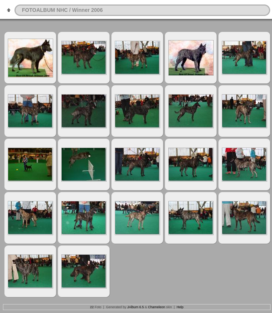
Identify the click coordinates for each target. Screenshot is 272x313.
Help (180, 307)
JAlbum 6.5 (135, 307)
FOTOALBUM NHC (45, 10)
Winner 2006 (87, 10)
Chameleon (156, 307)
